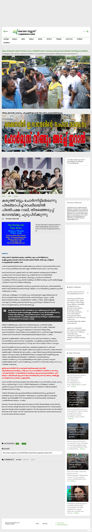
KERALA (14, 39)
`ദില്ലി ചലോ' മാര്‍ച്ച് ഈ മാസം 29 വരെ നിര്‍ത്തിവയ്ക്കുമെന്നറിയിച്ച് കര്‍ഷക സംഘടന (77, 462)
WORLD (31, 39)
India (9, 196)
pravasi (16, 196)
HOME (6, 39)
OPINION (79, 39)
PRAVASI (58, 39)
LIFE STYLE (69, 39)
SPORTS (49, 39)
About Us (45, 523)
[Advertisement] (46, 14)
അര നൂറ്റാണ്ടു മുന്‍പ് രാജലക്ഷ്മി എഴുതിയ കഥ (77, 496)
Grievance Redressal (62, 524)
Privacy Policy (60, 523)
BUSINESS (7, 42)
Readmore (73, 386)
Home (3, 196)
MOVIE (40, 39)
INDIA (23, 39)
